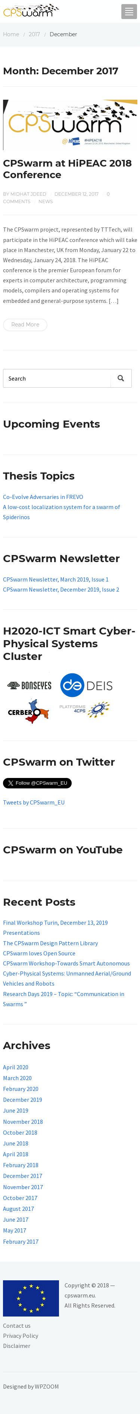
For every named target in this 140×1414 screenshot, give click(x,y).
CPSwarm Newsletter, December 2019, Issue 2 (61, 589)
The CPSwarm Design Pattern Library (50, 943)
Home (11, 34)
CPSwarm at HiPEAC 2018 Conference (67, 169)
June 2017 (15, 1219)
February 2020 (20, 1088)
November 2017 (23, 1187)
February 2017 (20, 1241)
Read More (25, 324)
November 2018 (23, 1121)
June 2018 (15, 1143)
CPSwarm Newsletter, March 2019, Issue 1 (56, 579)
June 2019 (15, 1110)
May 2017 (14, 1230)
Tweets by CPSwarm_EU (34, 802)
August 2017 (18, 1208)
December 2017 (22, 1175)
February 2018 (20, 1165)
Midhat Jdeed (28, 194)
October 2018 (20, 1132)
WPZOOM (47, 1386)
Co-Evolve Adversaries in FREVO (43, 496)
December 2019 (22, 1099)
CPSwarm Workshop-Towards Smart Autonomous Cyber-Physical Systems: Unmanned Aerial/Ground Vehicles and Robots (67, 973)
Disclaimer (16, 1345)
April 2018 (15, 1154)
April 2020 (15, 1067)
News (45, 201)
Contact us (17, 1325)
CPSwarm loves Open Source (39, 953)
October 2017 (20, 1197)
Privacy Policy (20, 1335)
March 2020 (17, 1078)
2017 (34, 34)
